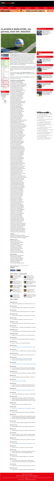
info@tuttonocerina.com (32, 479)
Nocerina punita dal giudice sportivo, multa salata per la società (23, 416)
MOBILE (34, 475)
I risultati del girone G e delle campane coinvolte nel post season (31, 282)
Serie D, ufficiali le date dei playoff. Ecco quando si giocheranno (23, 417)
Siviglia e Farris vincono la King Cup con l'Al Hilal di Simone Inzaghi (24, 335)
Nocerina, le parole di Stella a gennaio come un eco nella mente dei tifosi (25, 311)
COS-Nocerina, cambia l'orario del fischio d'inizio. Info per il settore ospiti (47, 76)
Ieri (39, 54)
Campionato (14, 265)
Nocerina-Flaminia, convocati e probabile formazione (22, 404)
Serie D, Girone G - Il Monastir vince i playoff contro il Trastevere (17, 282)
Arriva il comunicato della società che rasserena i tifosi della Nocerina (25, 412)
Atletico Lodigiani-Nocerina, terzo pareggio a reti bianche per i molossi (25, 426)
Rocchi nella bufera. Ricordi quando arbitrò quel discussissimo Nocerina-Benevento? (27, 367)
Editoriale (39, 28)
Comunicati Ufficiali (41, 56)
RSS (37, 475)
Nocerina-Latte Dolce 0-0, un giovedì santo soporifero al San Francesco (25, 451)
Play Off (3, 99)
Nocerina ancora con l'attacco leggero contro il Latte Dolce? (23, 456)
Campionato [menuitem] (18, 8)
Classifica (3, 58)
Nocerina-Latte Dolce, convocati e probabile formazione (22, 452)
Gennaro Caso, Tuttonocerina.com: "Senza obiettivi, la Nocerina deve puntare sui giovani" (28, 408)
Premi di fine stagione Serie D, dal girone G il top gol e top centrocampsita (25, 307)
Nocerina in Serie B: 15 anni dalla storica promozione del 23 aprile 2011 (25, 384)
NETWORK (18, 475)
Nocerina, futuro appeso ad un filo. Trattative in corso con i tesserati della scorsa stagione (28, 303)
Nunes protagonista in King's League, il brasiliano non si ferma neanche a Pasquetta (27, 439)
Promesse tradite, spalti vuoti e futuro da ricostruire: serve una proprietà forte (26, 323)
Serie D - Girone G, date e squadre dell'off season (21, 343)
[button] (5, 101)
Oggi (38, 54)
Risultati (5, 102)
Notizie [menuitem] (9, 8)
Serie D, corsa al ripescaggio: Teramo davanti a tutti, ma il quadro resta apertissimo (27, 315)
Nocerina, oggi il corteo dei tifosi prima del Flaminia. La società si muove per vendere (27, 400)
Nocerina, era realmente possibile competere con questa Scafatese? (17, 286)
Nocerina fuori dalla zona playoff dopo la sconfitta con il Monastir (31, 296)
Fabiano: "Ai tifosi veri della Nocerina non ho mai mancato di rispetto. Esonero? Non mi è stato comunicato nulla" (32, 435)
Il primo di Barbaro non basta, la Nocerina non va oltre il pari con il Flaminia (26, 399)
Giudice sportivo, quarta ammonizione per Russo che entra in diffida (47, 93)
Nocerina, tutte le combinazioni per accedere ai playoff (16, 296)
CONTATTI (31, 475)
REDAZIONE (22, 475)
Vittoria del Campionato (3, 98)
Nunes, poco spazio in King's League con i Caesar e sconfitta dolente (25, 418)
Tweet (18, 270)
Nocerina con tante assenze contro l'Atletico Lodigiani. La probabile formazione (26, 430)
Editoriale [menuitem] (37, 8)
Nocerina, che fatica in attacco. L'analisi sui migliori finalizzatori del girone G (26, 434)
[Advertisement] (27, 20)
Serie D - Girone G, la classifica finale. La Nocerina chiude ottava (17, 290)
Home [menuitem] (2, 8)
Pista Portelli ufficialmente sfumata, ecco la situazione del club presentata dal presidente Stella (29, 461)
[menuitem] (52, 8)
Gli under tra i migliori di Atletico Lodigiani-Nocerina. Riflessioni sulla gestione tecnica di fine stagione (30, 422)
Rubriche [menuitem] (45, 8)
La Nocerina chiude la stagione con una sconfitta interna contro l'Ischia (25, 354)
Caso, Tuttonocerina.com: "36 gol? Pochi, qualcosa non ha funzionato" (25, 390)
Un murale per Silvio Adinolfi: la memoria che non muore (22, 319)
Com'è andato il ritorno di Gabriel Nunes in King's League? (23, 460)
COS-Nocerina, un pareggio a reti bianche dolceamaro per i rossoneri (25, 469)
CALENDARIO (27, 475)
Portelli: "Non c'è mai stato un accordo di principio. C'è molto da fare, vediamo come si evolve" (29, 465)
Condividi (13, 270)
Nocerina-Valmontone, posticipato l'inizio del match (46, 84)
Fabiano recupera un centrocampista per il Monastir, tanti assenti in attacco (26, 386)
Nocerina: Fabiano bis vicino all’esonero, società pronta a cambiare (24, 443)
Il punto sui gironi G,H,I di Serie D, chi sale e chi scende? (22, 447)
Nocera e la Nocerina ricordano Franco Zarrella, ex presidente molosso (25, 369)
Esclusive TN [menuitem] (27, 8)
